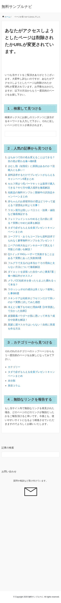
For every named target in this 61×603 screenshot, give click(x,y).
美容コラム (14, 385)
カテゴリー (14, 367)
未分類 (11, 380)
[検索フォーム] (27, 133)
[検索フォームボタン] (53, 133)
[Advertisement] (30, 540)
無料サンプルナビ (17, 6)
